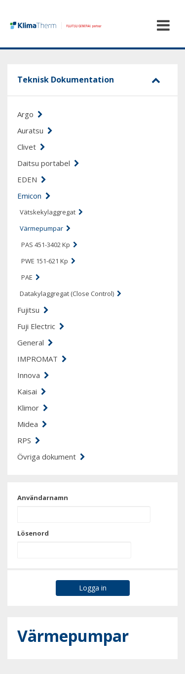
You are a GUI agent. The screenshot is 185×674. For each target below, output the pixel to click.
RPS (28, 440)
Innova (33, 375)
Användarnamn (42, 497)
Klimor (32, 408)
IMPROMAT (42, 359)
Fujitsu (33, 310)
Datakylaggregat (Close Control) (70, 293)
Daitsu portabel (48, 163)
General (35, 342)
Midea (32, 424)
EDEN (31, 179)
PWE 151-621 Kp (48, 260)
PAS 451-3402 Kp (49, 244)
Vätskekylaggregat (51, 212)
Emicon (34, 196)
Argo (30, 114)
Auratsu (35, 130)
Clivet (31, 147)
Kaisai (31, 391)
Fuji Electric (41, 326)
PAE (30, 277)
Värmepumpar (45, 228)
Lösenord (33, 533)
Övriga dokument (51, 457)
